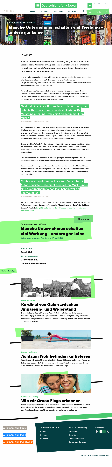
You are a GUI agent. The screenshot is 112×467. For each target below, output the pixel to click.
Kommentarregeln (76, 438)
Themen (32, 11)
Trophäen (44, 438)
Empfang (43, 435)
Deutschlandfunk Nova (49, 428)
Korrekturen (74, 435)
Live (90, 12)
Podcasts (45, 11)
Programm (58, 11)
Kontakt (43, 431)
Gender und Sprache (77, 442)
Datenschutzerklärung (78, 428)
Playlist (98, 12)
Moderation (73, 11)
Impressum (73, 431)
